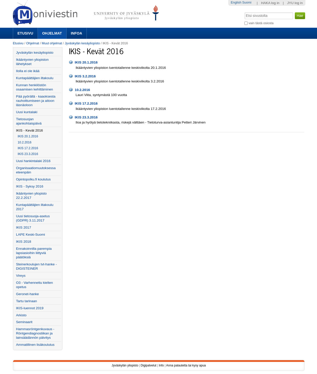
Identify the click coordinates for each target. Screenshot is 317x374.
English (236, 2)
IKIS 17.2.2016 (86, 103)
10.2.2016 (82, 90)
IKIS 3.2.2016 (85, 76)
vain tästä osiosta (261, 23)
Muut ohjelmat (52, 43)
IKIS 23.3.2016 (86, 117)
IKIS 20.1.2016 (86, 62)
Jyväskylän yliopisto (125, 365)
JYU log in (295, 3)
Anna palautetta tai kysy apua (186, 365)
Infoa (76, 33)
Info (161, 365)
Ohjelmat (52, 33)
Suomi (246, 2)
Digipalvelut (148, 365)
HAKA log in (270, 3)
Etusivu (25, 33)
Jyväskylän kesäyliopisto (82, 43)
